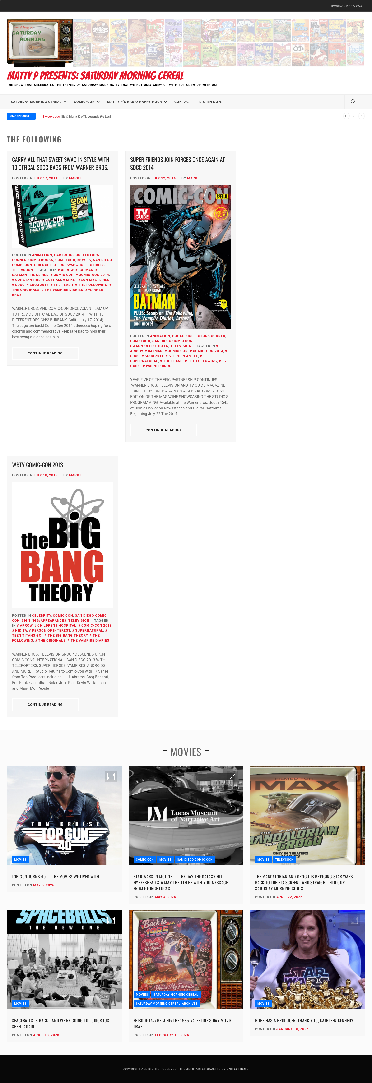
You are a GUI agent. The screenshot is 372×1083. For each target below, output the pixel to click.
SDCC (20, 285)
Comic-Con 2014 (94, 275)
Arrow (67, 270)
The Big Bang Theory (68, 635)
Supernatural (89, 630)
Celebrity (41, 615)
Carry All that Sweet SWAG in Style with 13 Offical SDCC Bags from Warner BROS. (60, 163)
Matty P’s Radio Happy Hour (137, 102)
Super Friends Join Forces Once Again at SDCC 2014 (177, 163)
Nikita (21, 630)
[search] (353, 102)
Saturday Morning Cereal (38, 102)
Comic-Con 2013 (96, 625)
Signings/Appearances (44, 620)
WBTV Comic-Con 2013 (37, 464)
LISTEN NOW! (211, 102)
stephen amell (183, 356)
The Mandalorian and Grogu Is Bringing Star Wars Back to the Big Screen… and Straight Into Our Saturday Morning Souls (304, 882)
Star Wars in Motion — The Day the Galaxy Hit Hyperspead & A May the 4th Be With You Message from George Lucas (181, 882)
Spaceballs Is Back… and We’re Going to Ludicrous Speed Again (60, 1023)
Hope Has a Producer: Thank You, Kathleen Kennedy (304, 1020)
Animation (42, 255)
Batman (86, 270)
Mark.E (76, 178)
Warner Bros (159, 366)
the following (92, 285)
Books (178, 336)
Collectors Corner (205, 336)
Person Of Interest (51, 630)
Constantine (28, 280)
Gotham (53, 280)
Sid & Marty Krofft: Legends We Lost (86, 116)
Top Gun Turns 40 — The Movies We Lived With (55, 876)
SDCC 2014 (39, 285)
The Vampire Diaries (64, 290)
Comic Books (40, 260)
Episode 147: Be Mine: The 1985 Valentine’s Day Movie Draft (183, 1023)
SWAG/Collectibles (86, 265)
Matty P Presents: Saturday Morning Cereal (95, 76)
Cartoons (64, 255)
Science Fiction (49, 265)
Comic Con (65, 260)
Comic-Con (87, 102)
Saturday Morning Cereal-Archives (167, 1003)
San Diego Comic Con (172, 341)
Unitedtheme (238, 1069)
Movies (84, 260)
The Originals (52, 640)
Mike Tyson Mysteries (88, 280)
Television (22, 270)
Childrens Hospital (56, 625)
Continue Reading (45, 353)
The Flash (63, 285)
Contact (182, 102)
